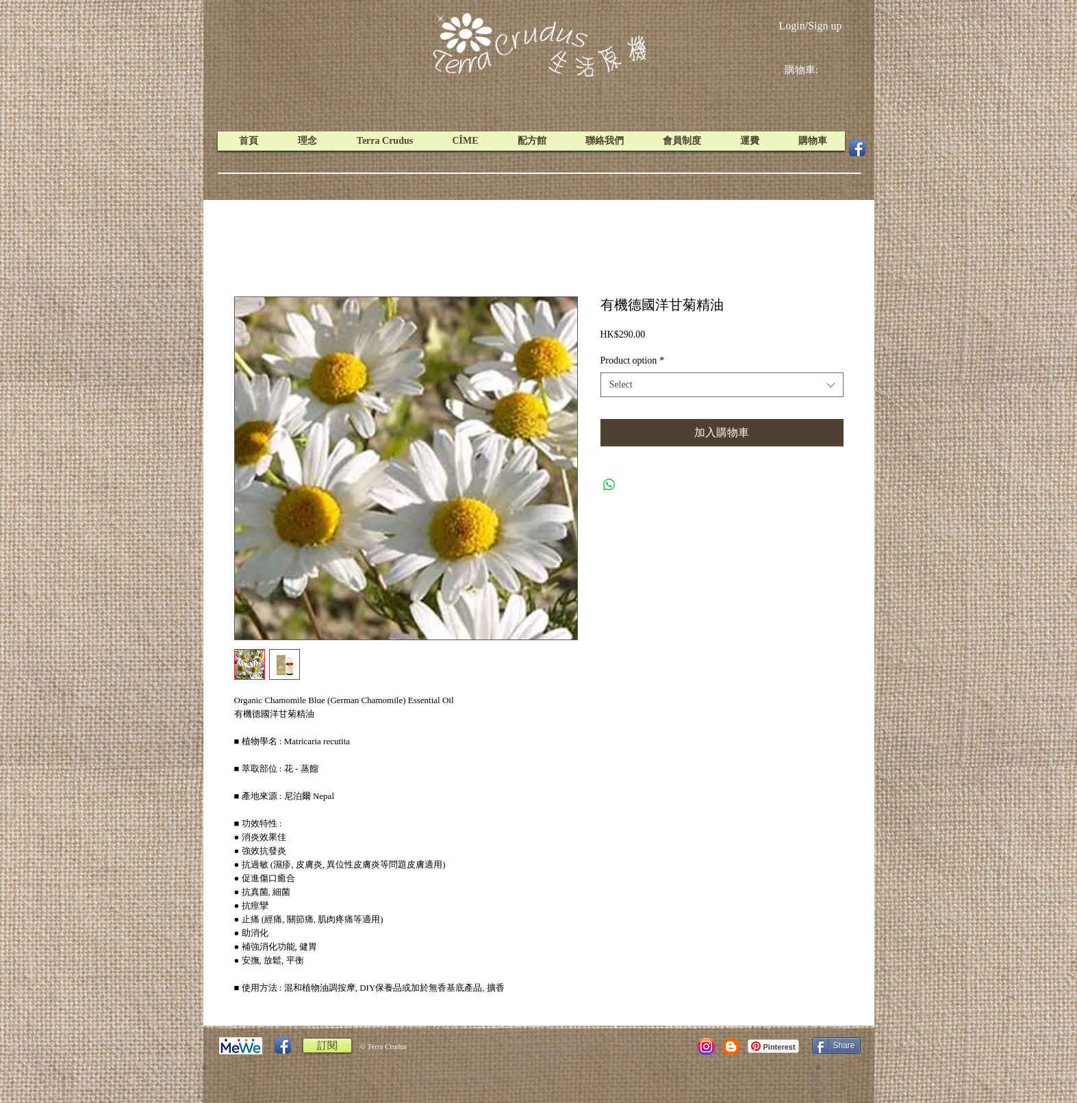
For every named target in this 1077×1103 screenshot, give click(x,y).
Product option (632, 360)
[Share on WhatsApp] (609, 485)
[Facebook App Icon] (857, 148)
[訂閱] (327, 1045)
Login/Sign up (809, 25)
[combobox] (722, 384)
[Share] (836, 1045)
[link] (812, 70)
